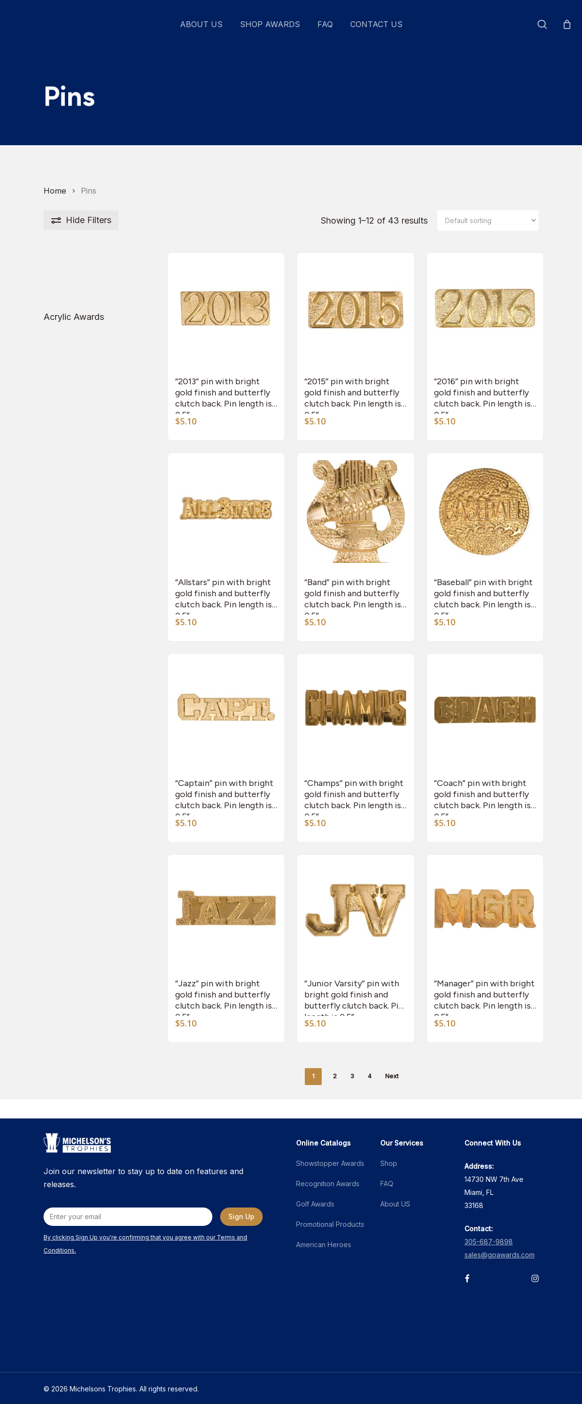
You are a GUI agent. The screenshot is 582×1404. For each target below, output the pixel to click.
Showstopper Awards (330, 1163)
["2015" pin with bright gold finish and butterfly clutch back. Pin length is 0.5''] (355, 311)
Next (392, 1076)
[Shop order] (487, 220)
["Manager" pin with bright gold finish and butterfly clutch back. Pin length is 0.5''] (485, 913)
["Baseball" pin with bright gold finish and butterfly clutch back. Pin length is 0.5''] (485, 511)
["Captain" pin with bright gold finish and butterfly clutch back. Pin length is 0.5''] (226, 712)
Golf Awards (315, 1204)
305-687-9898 (488, 1242)
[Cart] (567, 24)
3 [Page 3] (352, 1076)
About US (395, 1204)
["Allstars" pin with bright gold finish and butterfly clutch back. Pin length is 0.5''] (226, 511)
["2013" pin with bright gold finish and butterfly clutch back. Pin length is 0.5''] (226, 311)
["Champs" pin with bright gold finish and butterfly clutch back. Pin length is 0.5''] (355, 712)
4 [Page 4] (370, 1076)
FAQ (386, 1183)
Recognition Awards (327, 1183)
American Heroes (323, 1244)
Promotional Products (330, 1224)
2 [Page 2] (335, 1076)
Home (55, 191)
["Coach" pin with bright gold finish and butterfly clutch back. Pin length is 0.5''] (485, 712)
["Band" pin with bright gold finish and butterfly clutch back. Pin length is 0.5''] (355, 511)
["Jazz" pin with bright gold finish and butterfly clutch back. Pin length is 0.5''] (226, 913)
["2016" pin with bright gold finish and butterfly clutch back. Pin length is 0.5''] (485, 311)
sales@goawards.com (499, 1255)
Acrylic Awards (74, 317)
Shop (388, 1163)
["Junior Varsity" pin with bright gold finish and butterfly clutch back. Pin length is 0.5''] (355, 913)
